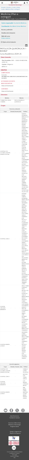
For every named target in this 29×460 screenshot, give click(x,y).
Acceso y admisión (7, 30)
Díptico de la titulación (9, 42)
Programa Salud (14, 426)
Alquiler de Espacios (15, 433)
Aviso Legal (14, 454)
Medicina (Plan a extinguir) (13, 9)
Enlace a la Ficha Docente (7, 85)
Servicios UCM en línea (14, 423)
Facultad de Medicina (20, 23)
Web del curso (5, 36)
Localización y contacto (14, 453)
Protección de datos (14, 456)
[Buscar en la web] (27, 3)
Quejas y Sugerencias (15, 431)
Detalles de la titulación (8, 33)
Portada (3, 7)
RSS (14, 457)
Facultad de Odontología (15, 5)
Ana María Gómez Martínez (18, 26)
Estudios (8, 7)
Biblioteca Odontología (14, 424)
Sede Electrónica (14, 416)
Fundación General (15, 418)
